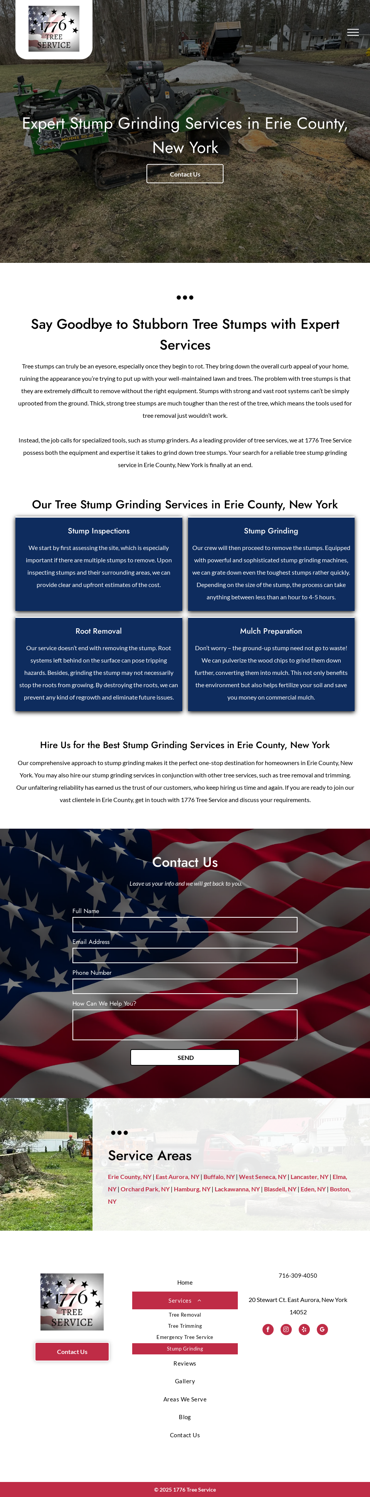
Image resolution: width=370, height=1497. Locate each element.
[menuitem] (184, 1282)
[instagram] (286, 1330)
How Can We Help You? (104, 1003)
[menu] (353, 32)
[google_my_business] (322, 1330)
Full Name (85, 911)
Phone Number (91, 972)
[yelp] (304, 1330)
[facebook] (268, 1330)
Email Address (90, 941)
